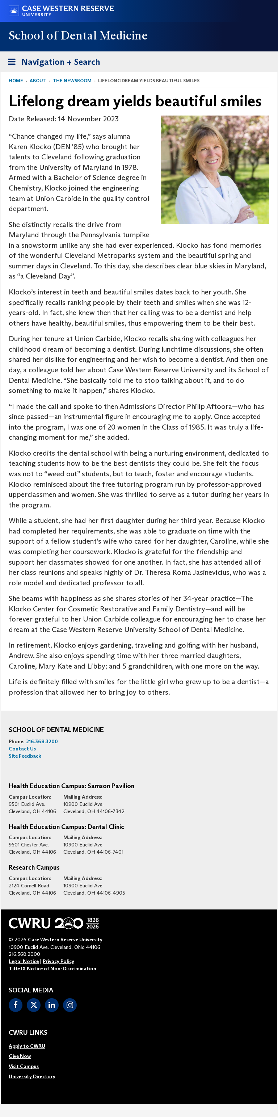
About (38, 80)
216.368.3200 (42, 741)
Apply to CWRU (27, 1046)
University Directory (32, 1076)
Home (16, 80)
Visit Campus (24, 1066)
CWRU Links (28, 1033)
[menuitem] (32, 1046)
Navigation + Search (51, 63)
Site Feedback (25, 756)
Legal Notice (24, 961)
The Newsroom (72, 80)
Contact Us (22, 748)
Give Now (20, 1056)
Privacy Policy (58, 961)
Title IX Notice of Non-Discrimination (52, 968)
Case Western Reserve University (65, 939)
